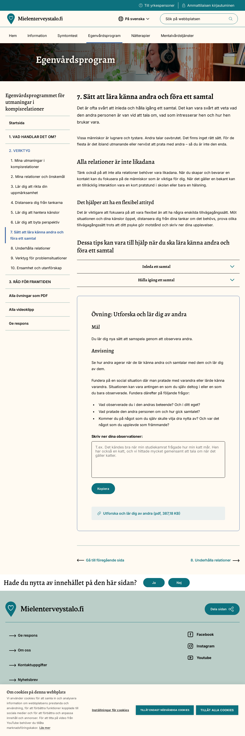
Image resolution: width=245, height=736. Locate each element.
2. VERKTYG (19, 150)
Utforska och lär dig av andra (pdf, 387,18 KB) (138, 513)
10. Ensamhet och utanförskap (36, 268)
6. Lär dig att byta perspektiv (35, 222)
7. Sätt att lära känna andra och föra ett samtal (37, 235)
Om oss (20, 650)
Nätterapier (140, 35)
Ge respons (19, 323)
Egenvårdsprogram (104, 35)
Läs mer (44, 728)
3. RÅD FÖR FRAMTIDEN (30, 281)
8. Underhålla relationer (30, 248)
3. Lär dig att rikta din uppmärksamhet (29, 189)
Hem (13, 35)
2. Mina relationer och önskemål (38, 176)
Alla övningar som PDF (28, 295)
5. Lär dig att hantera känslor (35, 212)
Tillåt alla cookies (217, 710)
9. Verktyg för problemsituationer (39, 258)
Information (37, 35)
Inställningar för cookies (110, 710)
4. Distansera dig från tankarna (37, 202)
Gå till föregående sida (100, 560)
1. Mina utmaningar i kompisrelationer (28, 163)
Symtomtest (67, 35)
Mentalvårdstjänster (177, 35)
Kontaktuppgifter (28, 664)
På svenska (133, 21)
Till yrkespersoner (157, 5)
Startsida (16, 123)
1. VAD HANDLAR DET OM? (32, 136)
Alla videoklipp (21, 309)
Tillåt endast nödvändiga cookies (164, 710)
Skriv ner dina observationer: (117, 436)
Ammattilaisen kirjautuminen (208, 5)
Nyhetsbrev (23, 679)
